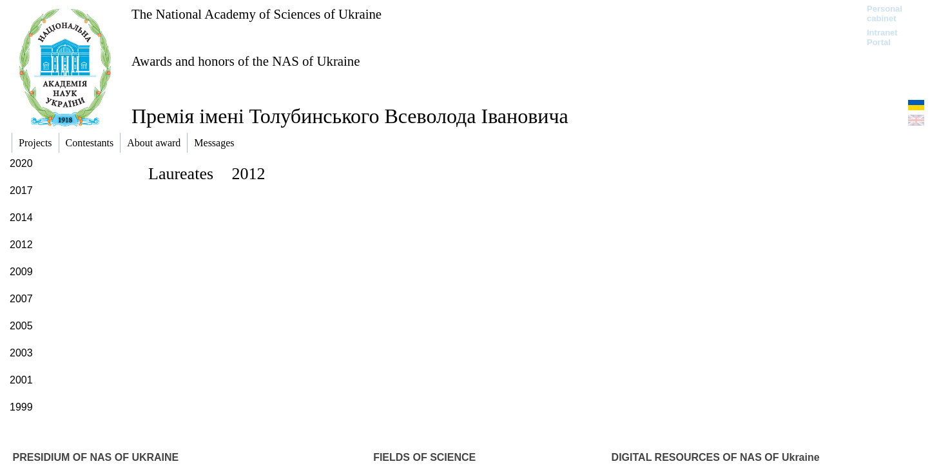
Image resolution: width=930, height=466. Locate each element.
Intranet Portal (882, 37)
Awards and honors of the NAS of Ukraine (245, 60)
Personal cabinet (884, 13)
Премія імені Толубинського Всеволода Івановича (349, 116)
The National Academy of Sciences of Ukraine (256, 13)
